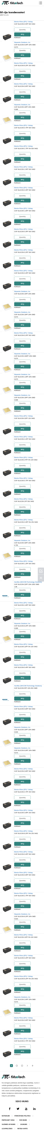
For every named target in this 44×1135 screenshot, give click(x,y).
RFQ (22, 34)
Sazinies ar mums (8, 1124)
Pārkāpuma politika (22, 1116)
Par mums (23, 1120)
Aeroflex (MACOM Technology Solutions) (28, 582)
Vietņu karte (22, 1128)
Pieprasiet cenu (8, 1120)
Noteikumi (6, 1116)
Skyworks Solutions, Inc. (22, 42)
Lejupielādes (7, 1128)
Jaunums (23, 1124)
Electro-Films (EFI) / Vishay (23, 22)
